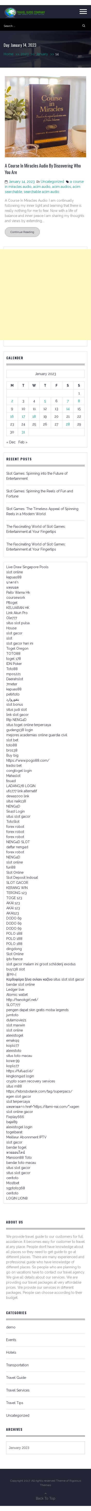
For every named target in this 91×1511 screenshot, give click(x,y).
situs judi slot (16, 710)
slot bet (12, 740)
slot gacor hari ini (19, 643)
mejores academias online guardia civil (36, 735)
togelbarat (14, 1132)
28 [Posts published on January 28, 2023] (68, 424)
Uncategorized (52, 182)
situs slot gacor (18, 816)
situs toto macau (19, 1056)
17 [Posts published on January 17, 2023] (23, 416)
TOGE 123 (14, 898)
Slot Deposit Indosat (22, 877)
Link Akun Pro (17, 613)
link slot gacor (17, 715)
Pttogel (11, 603)
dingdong (14, 949)
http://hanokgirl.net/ (22, 1000)
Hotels (11, 1352)
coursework (15, 598)
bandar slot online (20, 984)
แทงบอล (12, 587)
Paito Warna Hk (18, 592)
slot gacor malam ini (22, 964)
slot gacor (14, 633)
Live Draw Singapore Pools (27, 567)
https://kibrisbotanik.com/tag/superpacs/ (39, 1091)
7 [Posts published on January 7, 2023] (68, 401)
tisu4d (11, 781)
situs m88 (14, 1086)
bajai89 (11, 1122)
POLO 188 (14, 933)
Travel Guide (16, 1378)
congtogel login (19, 771)
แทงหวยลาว (15, 1107)
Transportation (17, 1365)
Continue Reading (22, 232)
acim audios (61, 187)
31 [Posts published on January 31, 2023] (23, 432)
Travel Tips (14, 1403)
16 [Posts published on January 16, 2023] (12, 416)
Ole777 (11, 618)
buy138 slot (15, 969)
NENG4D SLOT (18, 842)
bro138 (11, 750)
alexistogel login (19, 1127)
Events (11, 1340)
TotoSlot (12, 821)
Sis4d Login (15, 811)
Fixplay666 (15, 1117)
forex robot (15, 827)
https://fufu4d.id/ (19, 1071)
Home (12, 54)
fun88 (11, 867)
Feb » (22, 442)
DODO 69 (14, 918)
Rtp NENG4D (16, 720)
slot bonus (14, 704)
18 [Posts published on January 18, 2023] (34, 416)
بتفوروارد (12, 699)
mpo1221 (13, 674)
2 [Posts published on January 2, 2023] (12, 401)
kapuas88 (14, 577)
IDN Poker (14, 664)
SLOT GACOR (17, 883)
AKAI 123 (13, 903)
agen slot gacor (18, 1096)
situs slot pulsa (18, 623)
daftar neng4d (17, 847)
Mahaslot (13, 776)
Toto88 (12, 669)
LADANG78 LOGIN (20, 786)
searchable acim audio (41, 192)
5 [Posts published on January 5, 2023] (45, 401)
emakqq (12, 1040)
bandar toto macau (21, 1163)
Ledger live (15, 989)
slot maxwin (15, 1025)
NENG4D (13, 806)
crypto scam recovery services (30, 1081)
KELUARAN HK (17, 608)
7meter (11, 684)
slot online (14, 572)
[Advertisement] (45, 294)
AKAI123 (12, 913)
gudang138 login (19, 730)
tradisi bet (14, 765)
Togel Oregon (17, 648)
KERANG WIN (17, 888)
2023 (28, 54)
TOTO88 (13, 654)
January (45, 54)
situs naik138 (16, 801)
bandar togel (16, 1147)
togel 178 (13, 659)
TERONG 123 (16, 893)
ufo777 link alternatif (21, 791)
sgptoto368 (15, 1188)
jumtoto (12, 1015)
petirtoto (13, 694)
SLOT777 (13, 1005)
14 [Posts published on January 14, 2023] (68, 409)
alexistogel (14, 1035)
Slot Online (15, 872)
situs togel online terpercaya (28, 725)
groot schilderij (51, 964)
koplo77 (12, 1045)
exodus (70, 964)
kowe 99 (13, 1061)
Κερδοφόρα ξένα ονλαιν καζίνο (29, 979)
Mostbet (12, 1183)
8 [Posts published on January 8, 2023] (79, 401)
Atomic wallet (17, 995)
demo (11, 1327)
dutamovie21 (16, 1020)
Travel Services (18, 1390)
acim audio (41, 187)
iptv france (14, 959)
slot (9, 638)
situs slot (60, 979)
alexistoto (13, 1051)
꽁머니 (11, 974)
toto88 (11, 745)
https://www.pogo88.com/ (27, 760)
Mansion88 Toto (19, 1157)
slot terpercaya (18, 1101)
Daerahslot (14, 679)
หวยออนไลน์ (15, 1152)
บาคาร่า (12, 582)
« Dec (11, 442)
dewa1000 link (17, 796)
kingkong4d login (20, 1076)
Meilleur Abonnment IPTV (26, 1137)
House (11, 628)
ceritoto (12, 1178)
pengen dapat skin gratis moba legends (37, 1010)
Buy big (12, 755)
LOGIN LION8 (17, 1198)
